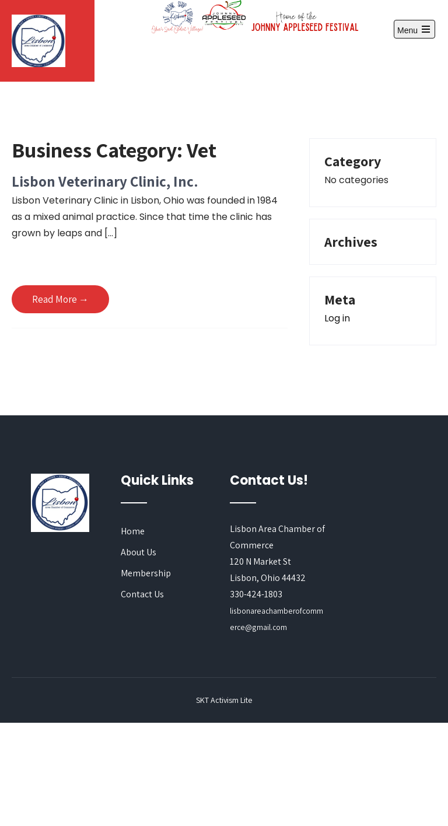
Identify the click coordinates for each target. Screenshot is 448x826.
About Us (138, 552)
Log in (337, 318)
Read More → (60, 299)
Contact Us (142, 594)
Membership (146, 573)
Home (133, 531)
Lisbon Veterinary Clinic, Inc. (105, 181)
